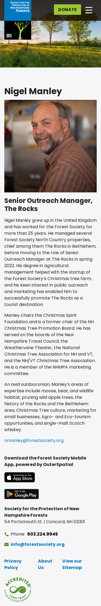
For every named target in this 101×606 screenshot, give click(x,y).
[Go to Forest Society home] (17, 20)
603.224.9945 (42, 534)
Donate (67, 9)
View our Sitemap (72, 564)
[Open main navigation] (88, 9)
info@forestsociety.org (38, 544)
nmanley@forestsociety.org (34, 440)
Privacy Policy (13, 564)
